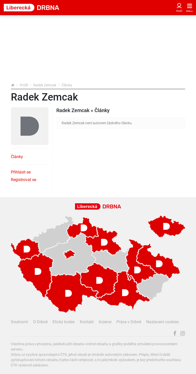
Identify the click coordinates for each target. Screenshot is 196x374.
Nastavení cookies (162, 321)
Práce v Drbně (128, 321)
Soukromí (19, 321)
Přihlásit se (21, 172)
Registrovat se (23, 179)
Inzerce (105, 321)
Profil (24, 85)
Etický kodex (64, 321)
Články (17, 156)
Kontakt (87, 321)
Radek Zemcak (44, 85)
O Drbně (40, 321)
